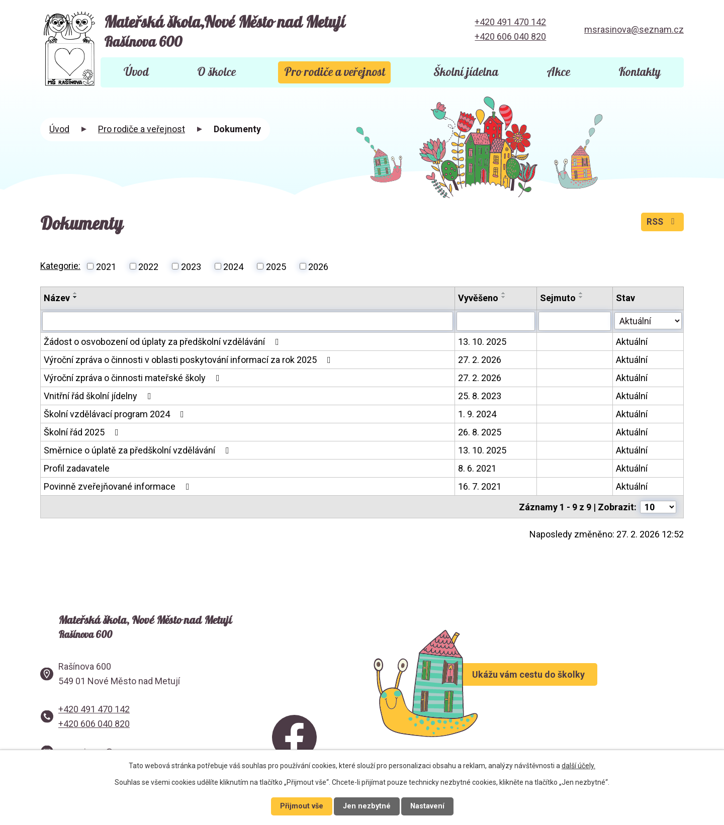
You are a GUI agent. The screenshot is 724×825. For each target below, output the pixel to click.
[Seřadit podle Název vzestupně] (75, 293)
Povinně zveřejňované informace (119, 486)
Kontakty (639, 72)
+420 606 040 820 (510, 36)
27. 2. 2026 (480, 359)
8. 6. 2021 (478, 468)
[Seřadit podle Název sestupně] (75, 297)
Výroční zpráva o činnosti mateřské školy (134, 378)
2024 (233, 266)
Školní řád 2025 (83, 432)
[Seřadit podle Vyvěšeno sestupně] (504, 297)
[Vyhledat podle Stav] (648, 320)
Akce (558, 72)
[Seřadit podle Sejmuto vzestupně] (581, 293)
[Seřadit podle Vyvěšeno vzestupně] (504, 293)
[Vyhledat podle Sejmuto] (575, 321)
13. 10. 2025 (483, 341)
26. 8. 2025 (480, 432)
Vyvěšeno (479, 298)
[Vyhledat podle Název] (248, 321)
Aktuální (632, 341)
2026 (318, 266)
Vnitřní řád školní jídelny (99, 396)
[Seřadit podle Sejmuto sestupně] (581, 297)
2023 (191, 266)
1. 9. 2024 (478, 414)
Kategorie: (60, 265)
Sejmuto (558, 298)
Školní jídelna (465, 72)
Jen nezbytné (367, 806)
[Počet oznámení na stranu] (658, 506)
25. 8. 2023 (480, 396)
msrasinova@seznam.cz (634, 29)
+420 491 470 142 (510, 22)
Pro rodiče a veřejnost (334, 72)
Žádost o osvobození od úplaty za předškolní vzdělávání (163, 341)
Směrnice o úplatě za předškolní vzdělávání (138, 450)
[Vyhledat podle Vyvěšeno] (496, 321)
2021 (106, 266)
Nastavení (427, 806)
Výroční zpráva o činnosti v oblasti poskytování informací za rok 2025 (189, 359)
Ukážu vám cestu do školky (557, 685)
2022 (148, 266)
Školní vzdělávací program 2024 (116, 414)
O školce (216, 72)
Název (57, 298)
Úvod (136, 72)
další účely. (578, 766)
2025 (276, 266)
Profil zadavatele (77, 468)
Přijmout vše (301, 806)
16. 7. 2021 (480, 486)
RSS (662, 223)
